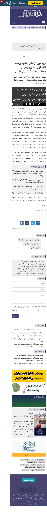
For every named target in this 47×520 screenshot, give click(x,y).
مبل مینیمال (41, 462)
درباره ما (19, 8)
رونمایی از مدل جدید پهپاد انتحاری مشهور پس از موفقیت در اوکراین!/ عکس (26, 67)
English (35, 8)
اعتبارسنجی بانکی (30, 462)
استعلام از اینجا (25, 457)
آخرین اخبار (40, 316)
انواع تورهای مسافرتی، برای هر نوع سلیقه (31, 259)
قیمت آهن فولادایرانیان (16, 462)
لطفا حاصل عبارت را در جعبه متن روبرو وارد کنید (29, 297)
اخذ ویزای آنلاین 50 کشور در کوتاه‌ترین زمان (31, 262)
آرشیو (11, 8)
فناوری (17, 48)
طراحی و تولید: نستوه (25, 496)
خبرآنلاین (23, 15)
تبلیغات (15, 8)
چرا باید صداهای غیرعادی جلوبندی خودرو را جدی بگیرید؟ (27, 323)
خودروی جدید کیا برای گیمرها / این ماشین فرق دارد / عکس (27, 330)
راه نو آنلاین (34, 457)
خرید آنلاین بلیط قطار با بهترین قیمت (33, 257)
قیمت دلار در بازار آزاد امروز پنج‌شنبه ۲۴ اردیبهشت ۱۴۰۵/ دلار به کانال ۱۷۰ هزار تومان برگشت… (22, 169)
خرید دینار (41, 464)
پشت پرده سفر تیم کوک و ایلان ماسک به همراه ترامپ (28, 320)
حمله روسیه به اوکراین (32, 238)
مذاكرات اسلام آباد (37, 28)
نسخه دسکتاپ (23, 474)
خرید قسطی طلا (39, 459)
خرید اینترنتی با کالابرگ (26, 459)
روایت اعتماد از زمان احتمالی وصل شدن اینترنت (30, 326)
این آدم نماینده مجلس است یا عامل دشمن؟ (27, 187)
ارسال (5, 307)
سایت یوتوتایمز (13, 459)
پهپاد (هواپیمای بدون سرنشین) (29, 234)
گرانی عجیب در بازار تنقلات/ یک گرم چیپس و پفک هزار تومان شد (22, 182)
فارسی (44, 8)
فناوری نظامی (17, 238)
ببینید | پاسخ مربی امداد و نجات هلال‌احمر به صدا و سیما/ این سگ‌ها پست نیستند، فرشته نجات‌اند (17, 419)
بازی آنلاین (16, 457)
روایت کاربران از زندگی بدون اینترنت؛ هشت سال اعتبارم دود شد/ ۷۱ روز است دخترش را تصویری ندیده (17, 426)
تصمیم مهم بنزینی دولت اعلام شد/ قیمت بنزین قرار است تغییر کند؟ (22, 175)
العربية (39, 8)
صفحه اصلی (40, 48)
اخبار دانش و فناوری (27, 48)
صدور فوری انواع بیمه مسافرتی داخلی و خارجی (30, 264)
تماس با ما (24, 8)
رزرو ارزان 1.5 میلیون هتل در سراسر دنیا (32, 254)
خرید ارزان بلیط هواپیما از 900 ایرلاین (33, 252)
